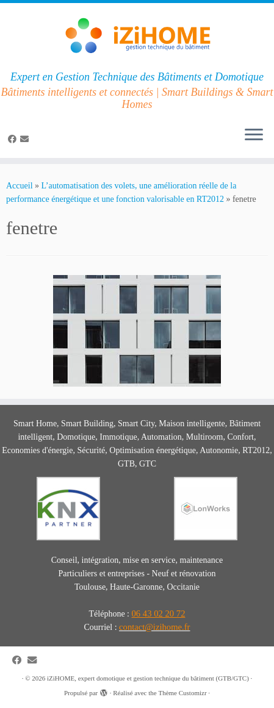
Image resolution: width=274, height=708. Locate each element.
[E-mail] (26, 139)
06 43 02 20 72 (159, 613)
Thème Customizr (182, 692)
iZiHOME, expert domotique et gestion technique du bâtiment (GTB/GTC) (148, 678)
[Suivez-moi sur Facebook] (14, 139)
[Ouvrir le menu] (254, 136)
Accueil (19, 185)
